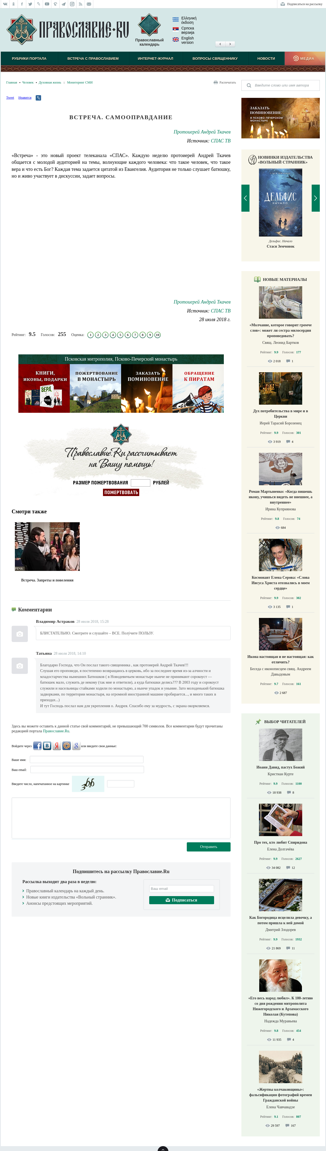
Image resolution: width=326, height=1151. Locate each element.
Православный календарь (149, 29)
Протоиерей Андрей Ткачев (202, 132)
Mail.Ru (66, 745)
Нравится (24, 97)
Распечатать (227, 82)
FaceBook (37, 745)
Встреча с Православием (93, 58)
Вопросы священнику (215, 58)
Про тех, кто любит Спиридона (280, 842)
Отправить (208, 847)
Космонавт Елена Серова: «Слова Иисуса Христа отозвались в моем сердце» (280, 583)
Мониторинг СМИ (79, 82)
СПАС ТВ (221, 141)
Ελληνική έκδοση (185, 20)
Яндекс (56, 745)
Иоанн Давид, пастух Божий (281, 767)
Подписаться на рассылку (304, 4)
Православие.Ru (56, 731)
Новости (266, 58)
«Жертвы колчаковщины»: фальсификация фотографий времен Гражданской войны (280, 1094)
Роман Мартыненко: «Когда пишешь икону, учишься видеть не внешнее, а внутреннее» (280, 497)
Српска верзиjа (183, 30)
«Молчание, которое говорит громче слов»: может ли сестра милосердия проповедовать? (281, 330)
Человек (28, 82)
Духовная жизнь (50, 82)
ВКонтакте (47, 745)
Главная (11, 82)
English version (183, 40)
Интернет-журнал (155, 58)
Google (76, 745)
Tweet (10, 97)
